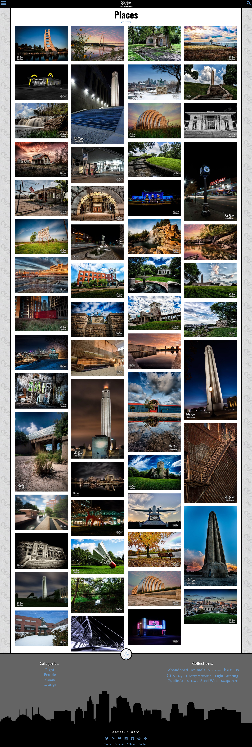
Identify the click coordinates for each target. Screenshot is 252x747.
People (50, 675)
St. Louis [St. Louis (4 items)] (192, 681)
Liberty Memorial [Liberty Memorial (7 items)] (199, 676)
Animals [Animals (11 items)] (198, 670)
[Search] (247, 4)
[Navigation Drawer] (5, 4)
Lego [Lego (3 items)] (180, 676)
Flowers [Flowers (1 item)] (218, 671)
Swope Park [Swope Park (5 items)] (229, 681)
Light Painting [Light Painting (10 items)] (226, 676)
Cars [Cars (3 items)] (210, 670)
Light (49, 670)
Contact (143, 744)
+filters (126, 22)
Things (50, 684)
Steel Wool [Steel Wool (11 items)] (209, 681)
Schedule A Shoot (125, 744)
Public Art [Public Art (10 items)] (176, 681)
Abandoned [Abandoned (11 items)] (178, 670)
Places (49, 680)
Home (108, 744)
